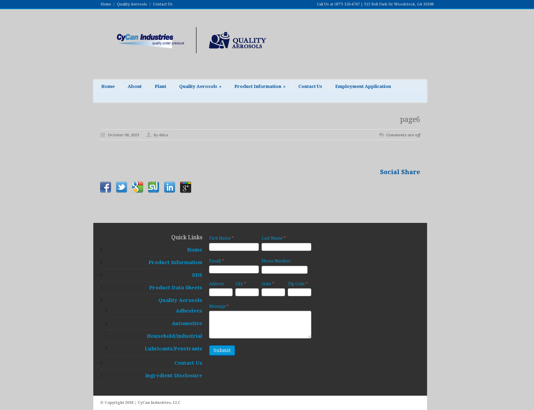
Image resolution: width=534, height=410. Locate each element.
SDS (197, 275)
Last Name (274, 238)
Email (216, 260)
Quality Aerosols (132, 4)
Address (216, 284)
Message (219, 306)
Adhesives (189, 311)
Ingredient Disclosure (173, 376)
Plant (160, 86)
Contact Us (163, 4)
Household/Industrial (174, 336)
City (240, 283)
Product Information (259, 86)
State (268, 283)
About (135, 86)
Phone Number (276, 261)
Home (105, 4)
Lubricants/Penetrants (173, 349)
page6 (410, 119)
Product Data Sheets (175, 288)
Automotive (187, 323)
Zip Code (298, 283)
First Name (221, 238)
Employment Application (363, 86)
